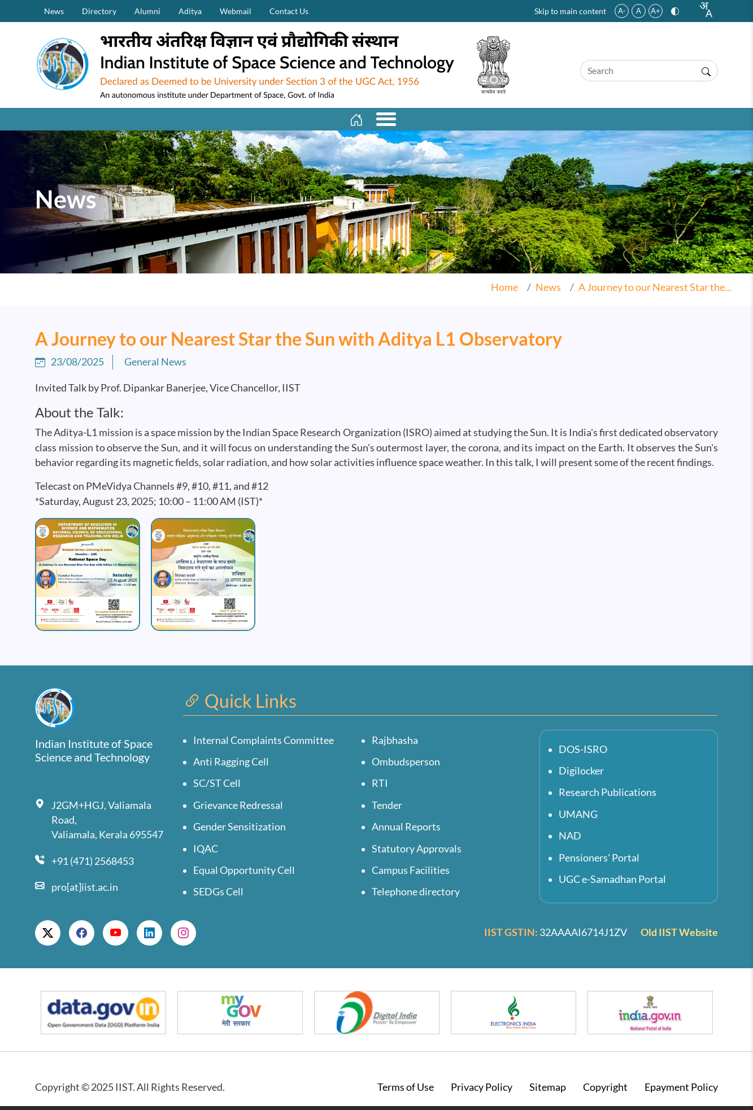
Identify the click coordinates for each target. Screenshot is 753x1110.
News (54, 11)
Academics (170, 120)
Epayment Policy (681, 1090)
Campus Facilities (411, 874)
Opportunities (513, 120)
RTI (380, 787)
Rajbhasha (395, 744)
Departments (259, 120)
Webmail (235, 11)
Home (504, 291)
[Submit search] (706, 70)
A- (622, 10)
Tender (387, 809)
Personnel (680, 120)
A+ (655, 10)
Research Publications (607, 796)
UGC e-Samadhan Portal (612, 883)
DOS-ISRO (583, 753)
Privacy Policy (481, 1090)
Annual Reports (406, 831)
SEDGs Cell (218, 896)
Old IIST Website (679, 936)
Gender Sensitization (239, 831)
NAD (570, 840)
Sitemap (547, 1090)
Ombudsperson (406, 765)
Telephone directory (416, 896)
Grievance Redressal (238, 809)
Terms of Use (405, 1090)
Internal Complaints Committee (263, 744)
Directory (99, 11)
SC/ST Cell (217, 787)
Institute (91, 120)
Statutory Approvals (417, 852)
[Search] (637, 70)
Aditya (190, 11)
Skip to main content (570, 11)
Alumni (147, 11)
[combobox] (705, 9)
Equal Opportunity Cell (244, 874)
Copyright (605, 1090)
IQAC (205, 852)
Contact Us (288, 11)
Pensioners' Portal (599, 861)
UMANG (578, 818)
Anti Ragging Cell (231, 765)
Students (601, 120)
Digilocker (581, 774)
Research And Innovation (384, 120)
